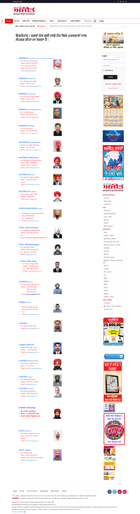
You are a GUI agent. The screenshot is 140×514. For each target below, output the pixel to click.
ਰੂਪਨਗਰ (106, 266)
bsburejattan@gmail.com (32, 441)
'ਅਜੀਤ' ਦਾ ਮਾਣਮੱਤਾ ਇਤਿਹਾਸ (112, 306)
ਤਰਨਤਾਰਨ (106, 251)
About (15, 489)
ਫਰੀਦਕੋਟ (106, 294)
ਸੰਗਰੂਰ (105, 278)
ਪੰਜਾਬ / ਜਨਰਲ (108, 217)
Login (101, 21)
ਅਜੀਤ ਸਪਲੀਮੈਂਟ (75, 21)
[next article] (121, 26)
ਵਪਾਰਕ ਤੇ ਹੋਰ (107, 204)
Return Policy (55, 489)
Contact (64, 489)
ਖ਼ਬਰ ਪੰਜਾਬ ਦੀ (62, 21)
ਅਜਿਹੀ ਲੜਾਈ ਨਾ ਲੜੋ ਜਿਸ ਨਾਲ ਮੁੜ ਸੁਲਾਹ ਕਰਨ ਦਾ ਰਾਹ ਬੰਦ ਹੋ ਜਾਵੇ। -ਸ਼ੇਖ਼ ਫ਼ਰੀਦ (70, 26)
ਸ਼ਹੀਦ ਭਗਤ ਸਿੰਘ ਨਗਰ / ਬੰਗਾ (111, 242)
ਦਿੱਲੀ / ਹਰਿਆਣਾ (108, 226)
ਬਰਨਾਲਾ (106, 287)
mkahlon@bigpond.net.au (33, 167)
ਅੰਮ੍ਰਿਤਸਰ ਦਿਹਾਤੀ (109, 257)
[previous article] (125, 26)
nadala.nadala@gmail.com (32, 328)
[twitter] (121, 1)
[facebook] (118, 1)
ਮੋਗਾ (105, 275)
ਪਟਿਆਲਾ (106, 269)
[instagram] (126, 1)
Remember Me (109, 70)
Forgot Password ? (113, 88)
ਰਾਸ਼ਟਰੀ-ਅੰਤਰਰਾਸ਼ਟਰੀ (110, 214)
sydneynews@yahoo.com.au (32, 184)
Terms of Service (32, 489)
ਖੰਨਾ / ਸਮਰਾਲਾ (107, 272)
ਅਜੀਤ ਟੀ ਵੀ (25, 21)
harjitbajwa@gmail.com (31, 396)
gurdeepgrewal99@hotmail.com (33, 368)
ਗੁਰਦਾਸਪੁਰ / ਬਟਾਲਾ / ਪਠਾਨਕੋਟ (112, 245)
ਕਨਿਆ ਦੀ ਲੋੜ (107, 201)
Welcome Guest (17, 1)
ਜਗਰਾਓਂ (106, 291)
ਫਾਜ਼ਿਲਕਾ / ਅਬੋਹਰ (109, 297)
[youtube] (123, 1)
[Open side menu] (2, 21)
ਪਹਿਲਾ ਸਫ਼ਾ (107, 210)
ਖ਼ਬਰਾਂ (51, 21)
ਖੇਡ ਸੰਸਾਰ (106, 220)
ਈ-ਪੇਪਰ (16, 21)
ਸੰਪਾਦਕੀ (106, 223)
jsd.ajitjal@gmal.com (31, 384)
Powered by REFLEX (18, 510)
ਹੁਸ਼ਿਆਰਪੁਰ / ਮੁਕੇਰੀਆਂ (110, 239)
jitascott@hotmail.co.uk (32, 314)
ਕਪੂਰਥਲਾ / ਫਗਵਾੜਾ (109, 235)
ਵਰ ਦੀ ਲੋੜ (106, 198)
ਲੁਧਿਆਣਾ (106, 254)
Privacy (22, 489)
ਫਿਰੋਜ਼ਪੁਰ (106, 281)
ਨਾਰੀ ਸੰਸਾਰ (107, 303)
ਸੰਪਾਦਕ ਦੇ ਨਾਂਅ (108, 309)
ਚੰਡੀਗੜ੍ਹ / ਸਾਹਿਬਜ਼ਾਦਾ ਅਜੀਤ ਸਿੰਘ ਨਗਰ (113, 262)
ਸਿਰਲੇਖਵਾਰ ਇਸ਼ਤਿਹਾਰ (38, 21)
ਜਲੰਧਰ (105, 232)
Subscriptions (44, 489)
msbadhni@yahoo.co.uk (32, 220)
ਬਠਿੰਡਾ (105, 284)
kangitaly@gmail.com (31, 460)
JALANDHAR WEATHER (108, 11)
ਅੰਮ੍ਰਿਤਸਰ (107, 248)
